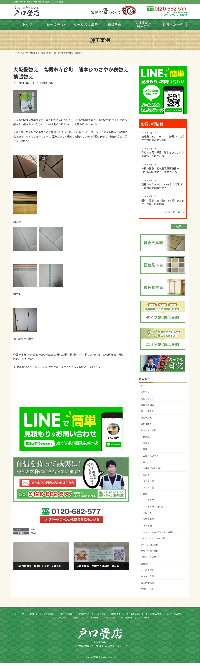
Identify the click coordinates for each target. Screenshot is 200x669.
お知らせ (145, 392)
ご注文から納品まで (150, 557)
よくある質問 (147, 570)
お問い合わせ (147, 589)
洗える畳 (147, 525)
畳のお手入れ (147, 411)
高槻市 (33, 529)
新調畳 (146, 436)
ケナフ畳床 (148, 500)
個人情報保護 (147, 582)
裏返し (146, 449)
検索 (178, 226)
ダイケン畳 (148, 481)
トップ (144, 385)
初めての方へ (147, 398)
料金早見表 (146, 417)
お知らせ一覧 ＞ (175, 211)
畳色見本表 (146, 424)
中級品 (33, 533)
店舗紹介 (145, 563)
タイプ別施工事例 (149, 544)
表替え (146, 443)
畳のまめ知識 (147, 405)
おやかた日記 (147, 576)
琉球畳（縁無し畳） (153, 468)
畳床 (145, 493)
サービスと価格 (148, 430)
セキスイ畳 (148, 487)
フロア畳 (147, 512)
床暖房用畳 (148, 519)
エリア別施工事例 (149, 551)
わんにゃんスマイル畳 (154, 538)
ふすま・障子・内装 (153, 506)
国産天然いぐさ (150, 455)
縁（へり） (148, 462)
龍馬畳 (146, 474)
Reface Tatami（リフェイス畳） (158, 532)
